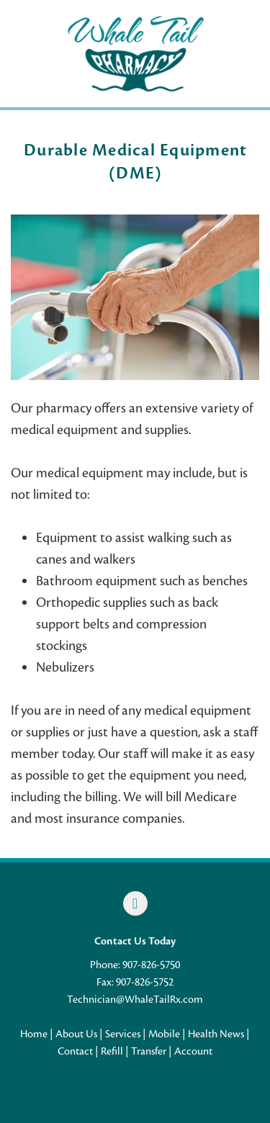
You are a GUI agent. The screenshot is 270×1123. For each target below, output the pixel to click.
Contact (75, 1051)
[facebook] (135, 903)
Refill (112, 1051)
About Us (76, 1033)
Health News (216, 1033)
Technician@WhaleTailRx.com (135, 999)
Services (122, 1033)
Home (34, 1033)
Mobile (164, 1033)
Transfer (148, 1051)
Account (193, 1051)
